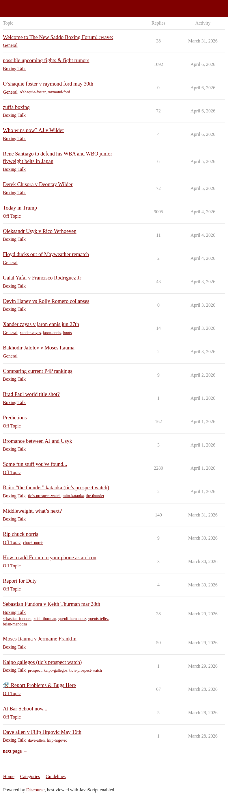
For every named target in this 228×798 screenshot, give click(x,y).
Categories (30, 776)
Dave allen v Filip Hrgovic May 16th (42, 732)
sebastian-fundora (17, 618)
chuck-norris (33, 542)
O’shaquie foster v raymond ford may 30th (48, 84)
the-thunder (95, 496)
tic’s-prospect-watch (44, 496)
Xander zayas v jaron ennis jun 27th (41, 324)
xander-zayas (30, 333)
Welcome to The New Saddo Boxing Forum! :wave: (58, 37)
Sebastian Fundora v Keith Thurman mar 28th (51, 604)
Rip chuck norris (20, 534)
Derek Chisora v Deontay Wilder (38, 184)
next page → (15, 751)
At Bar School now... (25, 709)
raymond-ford (59, 92)
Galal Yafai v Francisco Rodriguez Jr (42, 278)
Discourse (35, 789)
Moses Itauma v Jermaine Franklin (39, 639)
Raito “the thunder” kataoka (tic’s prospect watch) (56, 487)
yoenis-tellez (98, 618)
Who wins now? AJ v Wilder (33, 130)
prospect (35, 670)
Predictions (15, 418)
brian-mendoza (15, 624)
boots (67, 333)
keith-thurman (44, 618)
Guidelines (56, 776)
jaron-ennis (52, 333)
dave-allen (36, 740)
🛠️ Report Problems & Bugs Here (39, 685)
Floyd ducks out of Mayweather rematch (46, 254)
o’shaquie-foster (33, 92)
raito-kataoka (73, 496)
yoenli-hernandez (72, 618)
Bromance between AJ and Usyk (37, 441)
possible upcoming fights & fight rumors (46, 60)
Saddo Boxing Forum (23, 5)
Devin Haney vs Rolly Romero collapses (46, 301)
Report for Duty (20, 581)
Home (8, 776)
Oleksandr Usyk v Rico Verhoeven (39, 231)
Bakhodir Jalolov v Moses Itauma (38, 348)
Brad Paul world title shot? (31, 394)
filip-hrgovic (57, 740)
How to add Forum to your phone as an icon (49, 557)
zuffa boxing (16, 107)
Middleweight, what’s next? (32, 511)
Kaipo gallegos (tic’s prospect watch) (42, 662)
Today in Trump (20, 208)
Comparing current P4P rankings (37, 371)
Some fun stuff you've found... (35, 464)
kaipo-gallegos (55, 670)
